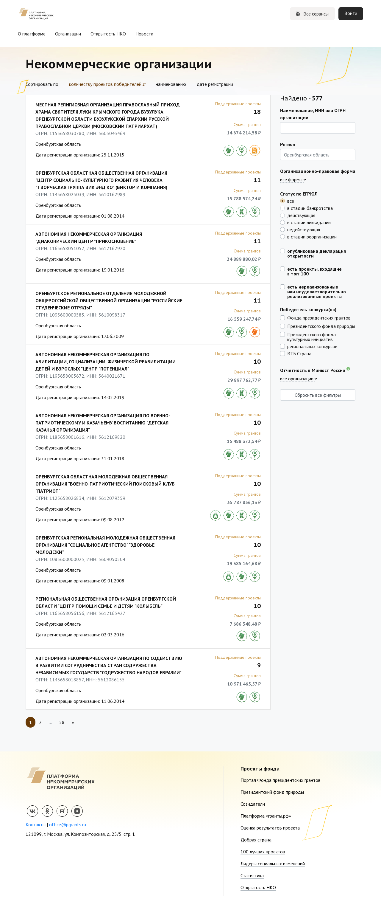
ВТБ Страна (299, 353)
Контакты (36, 824)
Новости (144, 34)
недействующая (303, 229)
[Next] (73, 722)
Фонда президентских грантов (319, 317)
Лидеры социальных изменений (273, 863)
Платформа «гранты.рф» (266, 816)
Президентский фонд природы (272, 792)
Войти (350, 13)
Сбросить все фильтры (318, 395)
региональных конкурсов (312, 346)
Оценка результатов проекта (270, 828)
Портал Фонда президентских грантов (281, 780)
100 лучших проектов (263, 852)
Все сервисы (312, 14)
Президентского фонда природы (321, 325)
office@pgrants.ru (67, 824)
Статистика (252, 875)
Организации (68, 34)
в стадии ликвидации (309, 222)
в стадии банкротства (310, 207)
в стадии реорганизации (312, 236)
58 (62, 722)
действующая (301, 215)
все (290, 200)
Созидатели (253, 804)
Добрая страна (256, 840)
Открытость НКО (108, 34)
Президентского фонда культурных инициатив (311, 336)
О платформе (32, 34)
